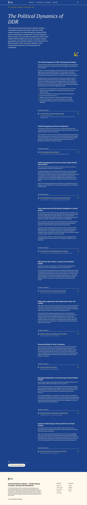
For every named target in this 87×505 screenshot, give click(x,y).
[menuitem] (32, 2)
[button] (78, 2)
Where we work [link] (39, 2)
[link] (10, 2)
